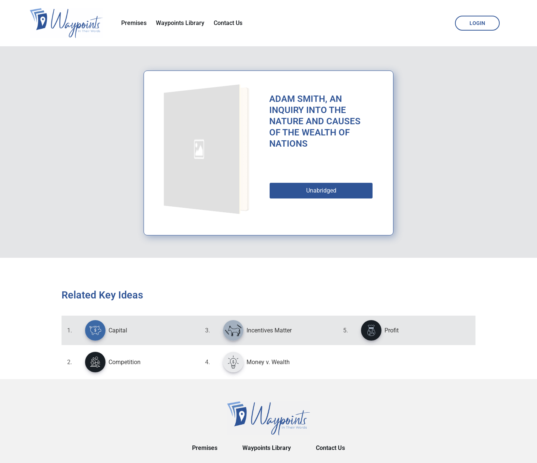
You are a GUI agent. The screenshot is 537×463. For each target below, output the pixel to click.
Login (477, 23)
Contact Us (228, 22)
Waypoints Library (180, 22)
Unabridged (321, 190)
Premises (134, 22)
